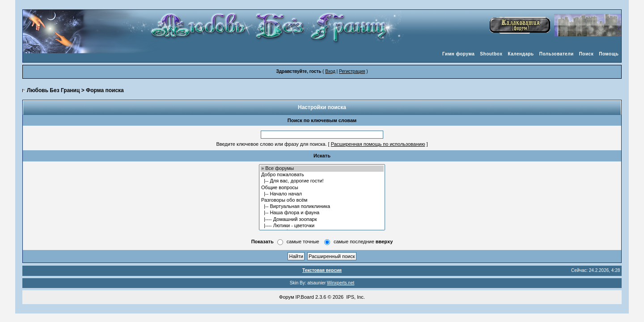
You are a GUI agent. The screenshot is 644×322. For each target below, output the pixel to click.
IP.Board (305, 297)
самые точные (303, 241)
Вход (330, 71)
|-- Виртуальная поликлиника (322, 206)
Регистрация (352, 71)
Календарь (521, 53)
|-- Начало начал (322, 194)
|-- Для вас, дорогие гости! (322, 181)
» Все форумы (322, 168)
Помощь (609, 53)
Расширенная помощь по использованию (378, 144)
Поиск (586, 53)
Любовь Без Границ (53, 90)
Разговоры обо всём (322, 200)
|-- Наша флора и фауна (322, 213)
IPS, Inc (355, 297)
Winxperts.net (340, 282)
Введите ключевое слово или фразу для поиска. (271, 144)
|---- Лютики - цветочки (322, 226)
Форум (286, 297)
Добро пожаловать (322, 175)
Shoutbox (491, 53)
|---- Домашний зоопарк (322, 219)
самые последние (363, 241)
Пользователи (556, 53)
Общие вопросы (322, 188)
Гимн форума (458, 53)
